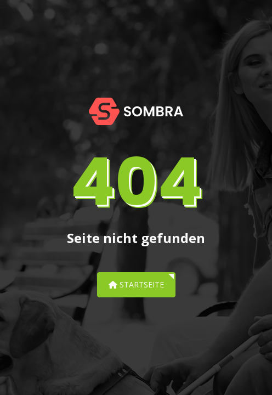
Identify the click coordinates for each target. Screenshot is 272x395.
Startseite (136, 284)
